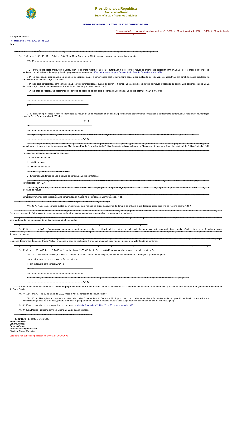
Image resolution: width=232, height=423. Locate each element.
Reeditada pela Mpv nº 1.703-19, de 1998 (29, 41)
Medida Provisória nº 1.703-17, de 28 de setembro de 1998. (105, 305)
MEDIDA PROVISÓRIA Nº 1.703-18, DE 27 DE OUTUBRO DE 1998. (116, 24)
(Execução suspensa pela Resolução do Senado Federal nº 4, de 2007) (128, 72)
